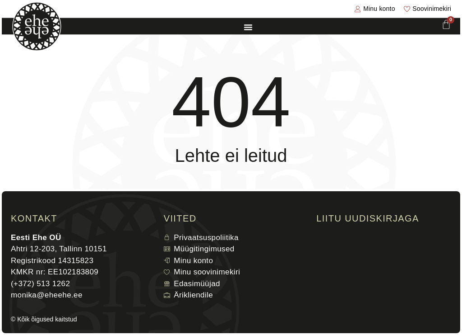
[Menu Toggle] (248, 27)
